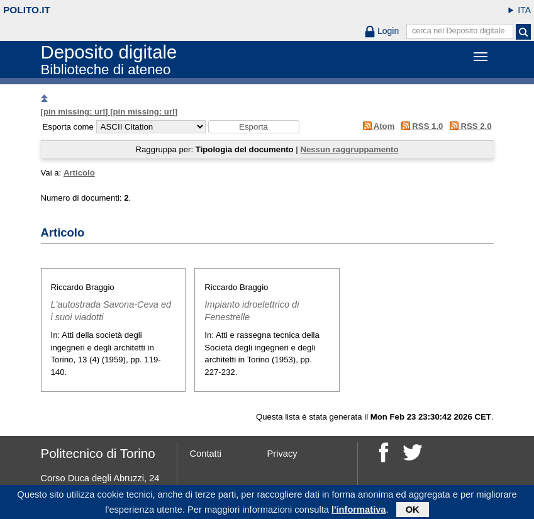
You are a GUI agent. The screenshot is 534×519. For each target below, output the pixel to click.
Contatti (206, 454)
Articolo (79, 172)
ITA (524, 10)
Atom (376, 126)
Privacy (282, 454)
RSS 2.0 (468, 126)
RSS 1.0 (420, 126)
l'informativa (358, 511)
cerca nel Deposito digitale (458, 30)
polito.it (26, 9)
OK (413, 511)
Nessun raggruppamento (349, 149)
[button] (253, 126)
